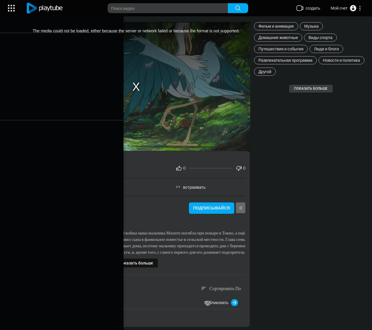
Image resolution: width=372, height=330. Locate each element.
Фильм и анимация (278, 26)
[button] (346, 8)
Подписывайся (211, 205)
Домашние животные (280, 37)
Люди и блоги (328, 48)
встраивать (193, 184)
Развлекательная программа (287, 60)
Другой (266, 71)
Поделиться (85, 184)
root (54, 202)
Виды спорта (322, 37)
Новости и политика (343, 60)
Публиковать (223, 300)
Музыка (313, 26)
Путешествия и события (282, 48)
